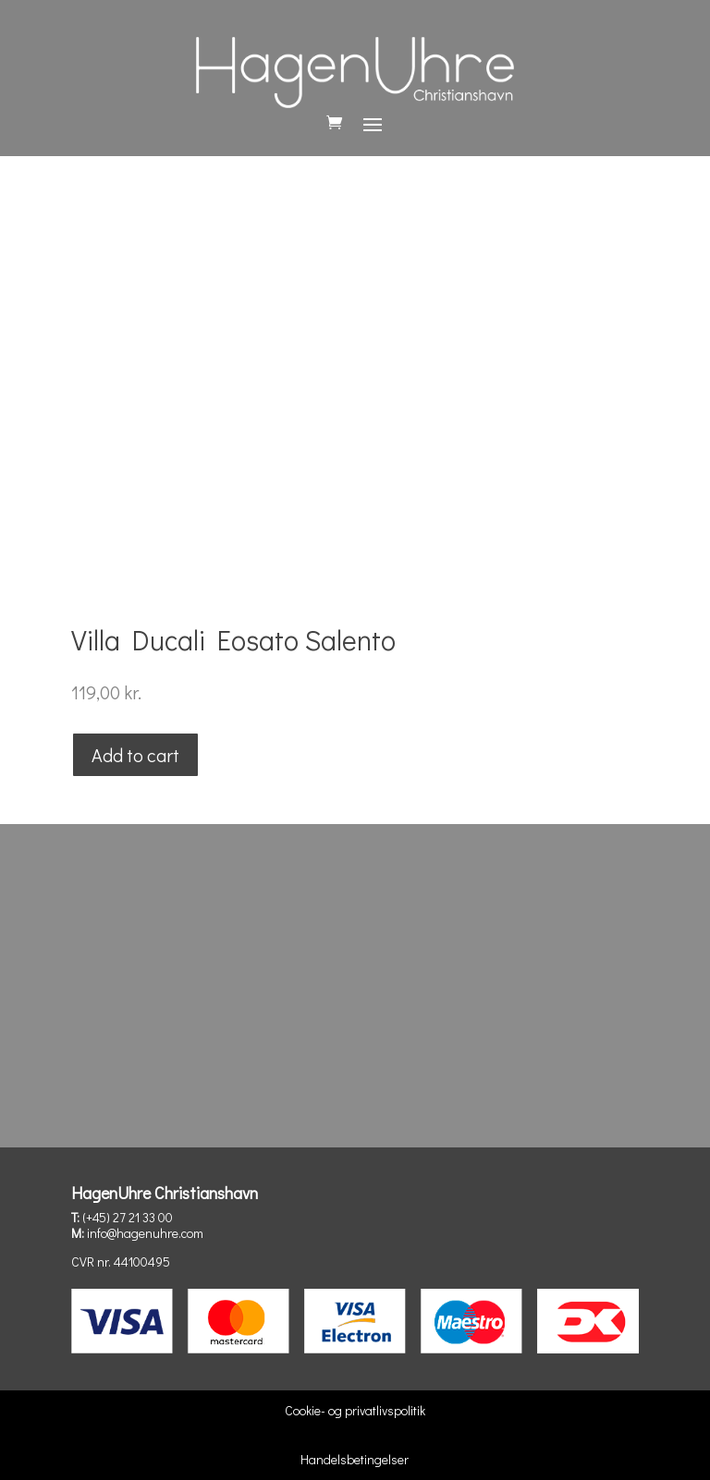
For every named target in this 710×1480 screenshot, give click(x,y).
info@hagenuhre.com (145, 1233)
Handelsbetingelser (354, 1459)
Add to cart (135, 755)
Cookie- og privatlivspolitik (355, 1410)
